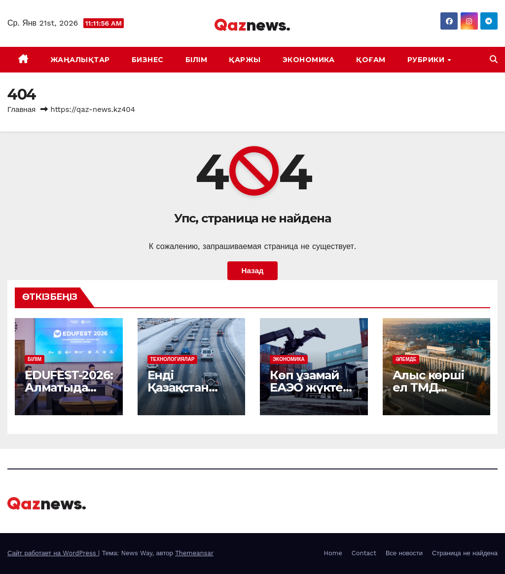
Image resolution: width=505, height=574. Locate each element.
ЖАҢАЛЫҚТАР (80, 59)
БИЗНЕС (148, 59)
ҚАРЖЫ (245, 59)
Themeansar (194, 553)
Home (333, 553)
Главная (21, 109)
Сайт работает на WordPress (52, 553)
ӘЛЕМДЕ (406, 359)
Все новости (404, 553)
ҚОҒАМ (371, 59)
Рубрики (427, 59)
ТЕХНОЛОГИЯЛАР (172, 359)
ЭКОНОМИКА (309, 59)
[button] (494, 59)
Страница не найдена (465, 553)
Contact (364, 553)
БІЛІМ (196, 59)
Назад (252, 270)
